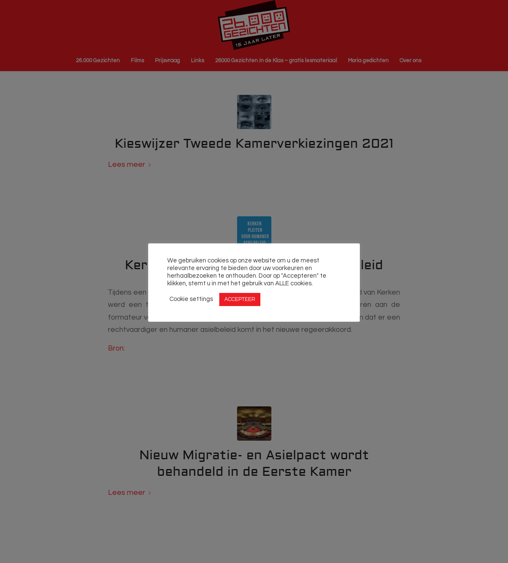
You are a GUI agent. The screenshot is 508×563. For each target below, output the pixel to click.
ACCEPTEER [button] (239, 299)
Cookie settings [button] (191, 299)
